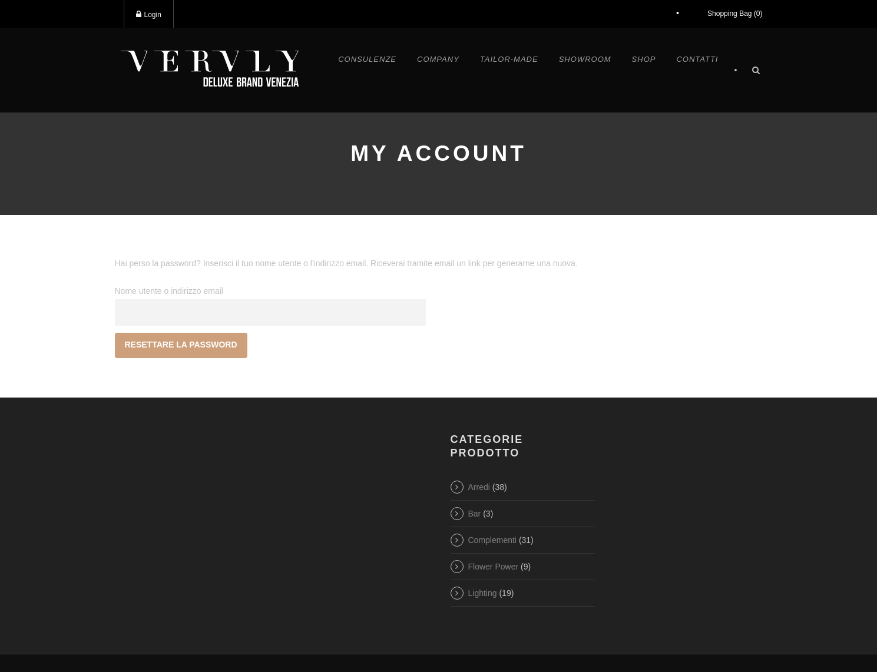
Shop (644, 59)
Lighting (482, 593)
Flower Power (493, 566)
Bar (474, 513)
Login (148, 14)
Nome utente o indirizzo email (169, 291)
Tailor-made (509, 59)
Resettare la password (181, 344)
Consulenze (367, 59)
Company (438, 59)
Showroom (585, 59)
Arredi (479, 487)
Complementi (492, 540)
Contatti (697, 59)
